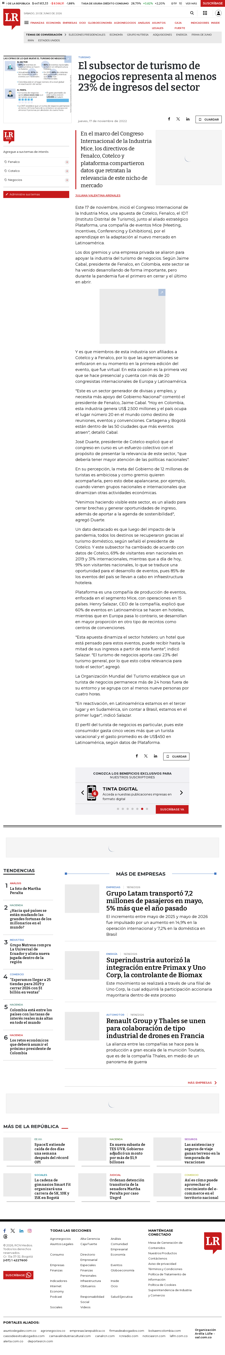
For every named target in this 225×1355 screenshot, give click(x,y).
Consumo (57, 1254)
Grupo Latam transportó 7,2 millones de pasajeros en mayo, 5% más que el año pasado (154, 900)
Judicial (115, 1175)
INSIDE (215, 22)
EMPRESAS (70, 22)
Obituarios (87, 1286)
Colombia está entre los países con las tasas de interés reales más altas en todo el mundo (31, 1016)
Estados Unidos (49, 40)
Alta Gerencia (90, 1238)
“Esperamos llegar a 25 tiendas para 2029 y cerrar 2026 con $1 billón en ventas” (30, 986)
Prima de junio (202, 34)
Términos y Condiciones (165, 1269)
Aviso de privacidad (162, 1263)
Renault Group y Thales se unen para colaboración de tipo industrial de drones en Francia (156, 1028)
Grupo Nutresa (138, 34)
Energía (181, 34)
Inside (115, 1281)
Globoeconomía (122, 1270)
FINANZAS (37, 22)
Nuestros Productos (162, 1253)
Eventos (116, 1265)
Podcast (56, 1296)
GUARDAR (208, 119)
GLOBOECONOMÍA (100, 22)
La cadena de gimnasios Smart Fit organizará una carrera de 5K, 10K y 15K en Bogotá (52, 1189)
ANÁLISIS (144, 22)
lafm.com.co (179, 1336)
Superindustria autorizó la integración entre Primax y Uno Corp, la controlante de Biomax (156, 967)
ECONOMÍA (53, 22)
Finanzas (56, 1270)
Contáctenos (157, 1258)
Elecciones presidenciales (87, 34)
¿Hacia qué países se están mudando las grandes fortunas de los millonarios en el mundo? (30, 919)
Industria (17, 939)
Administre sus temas (22, 194)
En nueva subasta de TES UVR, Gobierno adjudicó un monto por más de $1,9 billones (127, 1153)
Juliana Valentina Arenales (97, 195)
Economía (116, 34)
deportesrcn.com (40, 1341)
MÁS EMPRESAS (200, 1082)
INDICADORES (200, 22)
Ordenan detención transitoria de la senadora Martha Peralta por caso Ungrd (127, 1189)
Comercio (17, 974)
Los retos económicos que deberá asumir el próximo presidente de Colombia (30, 1046)
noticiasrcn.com (154, 1336)
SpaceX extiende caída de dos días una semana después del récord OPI (51, 1153)
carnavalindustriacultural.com (70, 1336)
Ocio (114, 1286)
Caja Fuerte (88, 1244)
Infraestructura (90, 1281)
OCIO (82, 22)
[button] (81, 793)
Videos (85, 1307)
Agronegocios (60, 1238)
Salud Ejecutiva (121, 1296)
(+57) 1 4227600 (15, 1260)
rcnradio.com (128, 1336)
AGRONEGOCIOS (125, 22)
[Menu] (27, 22)
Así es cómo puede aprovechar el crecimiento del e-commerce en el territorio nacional (201, 1189)
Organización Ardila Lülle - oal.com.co (205, 1333)
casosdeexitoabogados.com (24, 1336)
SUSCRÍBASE (213, 3)
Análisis (15, 883)
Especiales (88, 1265)
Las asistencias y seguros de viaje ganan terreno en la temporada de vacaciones (202, 1153)
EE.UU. (38, 1139)
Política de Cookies (162, 1285)
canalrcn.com (105, 1336)
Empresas (57, 1265)
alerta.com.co (13, 1341)
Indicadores (58, 1281)
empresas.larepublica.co (87, 1330)
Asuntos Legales (61, 1244)
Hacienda (16, 905)
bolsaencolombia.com (165, 1330)
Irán (31, 40)
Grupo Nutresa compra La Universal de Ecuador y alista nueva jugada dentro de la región (30, 953)
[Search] (192, 13)
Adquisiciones (162, 34)
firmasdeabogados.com (126, 1330)
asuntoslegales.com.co (19, 1330)
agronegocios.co (53, 1330)
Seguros (191, 1139)
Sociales (40, 1175)
